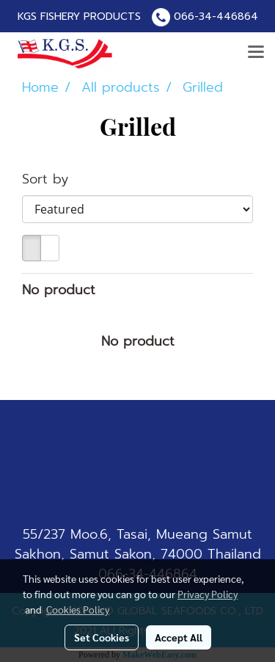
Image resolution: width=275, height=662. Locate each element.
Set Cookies (101, 637)
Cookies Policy (77, 609)
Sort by (53, 179)
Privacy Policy (207, 593)
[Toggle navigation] (256, 53)
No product (58, 290)
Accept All (178, 637)
